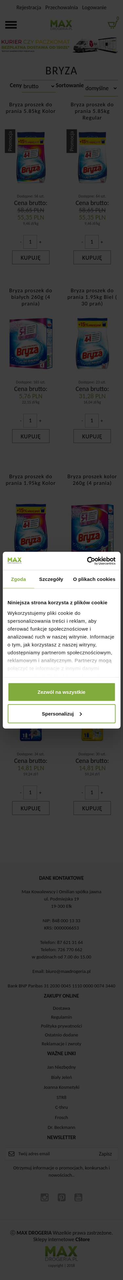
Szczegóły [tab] (51, 579)
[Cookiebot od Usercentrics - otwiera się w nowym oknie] (87, 561)
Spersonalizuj (62, 713)
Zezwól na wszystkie (62, 692)
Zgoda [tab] (18, 579)
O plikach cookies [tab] (94, 579)
